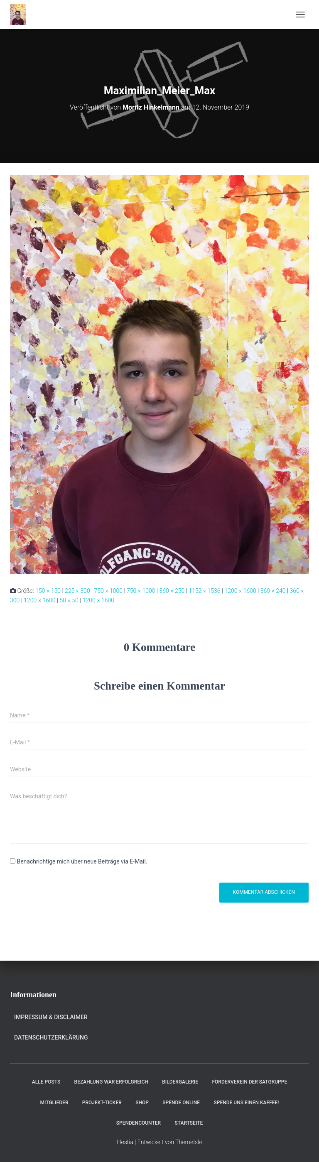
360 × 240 (273, 590)
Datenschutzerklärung (51, 1037)
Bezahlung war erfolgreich (111, 1082)
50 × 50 (68, 600)
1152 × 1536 (204, 590)
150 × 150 (48, 590)
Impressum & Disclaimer (51, 1017)
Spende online (181, 1103)
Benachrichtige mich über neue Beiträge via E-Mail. (82, 861)
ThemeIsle (188, 1142)
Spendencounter (138, 1123)
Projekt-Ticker (102, 1103)
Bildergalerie (180, 1082)
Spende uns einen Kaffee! (246, 1103)
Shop (142, 1103)
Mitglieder (54, 1103)
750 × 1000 (108, 590)
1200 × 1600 (240, 590)
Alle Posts (46, 1082)
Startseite (189, 1123)
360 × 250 (172, 590)
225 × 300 (77, 590)
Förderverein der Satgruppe (249, 1082)
